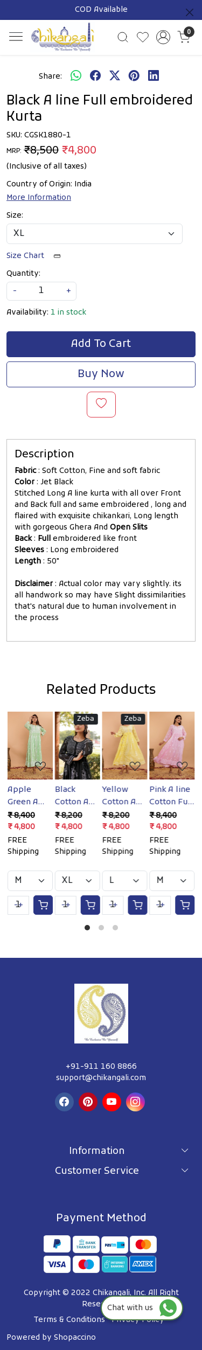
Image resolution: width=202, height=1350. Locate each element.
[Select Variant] (30, 881)
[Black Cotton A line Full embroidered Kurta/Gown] (77, 746)
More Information (38, 198)
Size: (14, 216)
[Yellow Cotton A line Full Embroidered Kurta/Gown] (125, 746)
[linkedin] (153, 76)
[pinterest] (134, 76)
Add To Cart (101, 344)
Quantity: (23, 274)
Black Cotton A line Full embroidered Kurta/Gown (77, 796)
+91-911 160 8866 (101, 1067)
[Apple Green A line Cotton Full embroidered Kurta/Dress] (30, 746)
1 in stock (68, 313)
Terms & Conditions (69, 1320)
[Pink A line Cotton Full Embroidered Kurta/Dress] (171, 746)
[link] (123, 37)
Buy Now (101, 374)
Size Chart (37, 256)
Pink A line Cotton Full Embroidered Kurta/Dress (171, 796)
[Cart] (43, 905)
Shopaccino (75, 1338)
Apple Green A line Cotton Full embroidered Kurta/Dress (30, 796)
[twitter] (114, 76)
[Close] (189, 12)
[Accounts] (162, 37)
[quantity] (41, 291)
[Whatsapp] (76, 76)
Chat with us (142, 1308)
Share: (50, 77)
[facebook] (95, 76)
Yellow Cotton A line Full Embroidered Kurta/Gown (125, 796)
